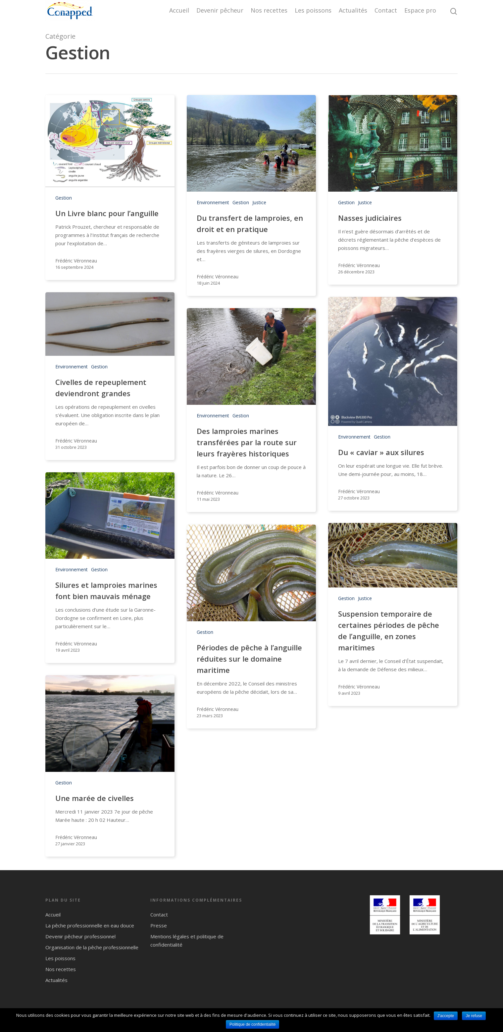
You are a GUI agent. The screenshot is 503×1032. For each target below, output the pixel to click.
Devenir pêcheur (219, 10)
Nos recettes (269, 10)
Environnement (213, 202)
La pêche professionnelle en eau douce (89, 925)
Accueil (179, 10)
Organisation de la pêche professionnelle (91, 947)
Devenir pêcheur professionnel (80, 936)
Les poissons (313, 10)
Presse (158, 925)
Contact (386, 10)
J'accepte (445, 1015)
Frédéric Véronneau (76, 261)
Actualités (353, 10)
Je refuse (474, 1015)
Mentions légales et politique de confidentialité (187, 940)
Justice (259, 202)
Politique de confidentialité (252, 1024)
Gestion (63, 198)
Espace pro (420, 10)
